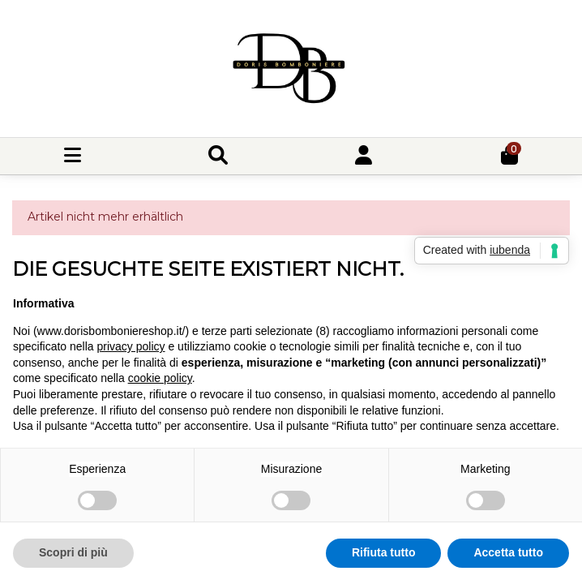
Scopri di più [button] (73, 552)
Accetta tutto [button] (508, 552)
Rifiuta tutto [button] (384, 552)
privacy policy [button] (131, 346)
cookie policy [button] (160, 377)
